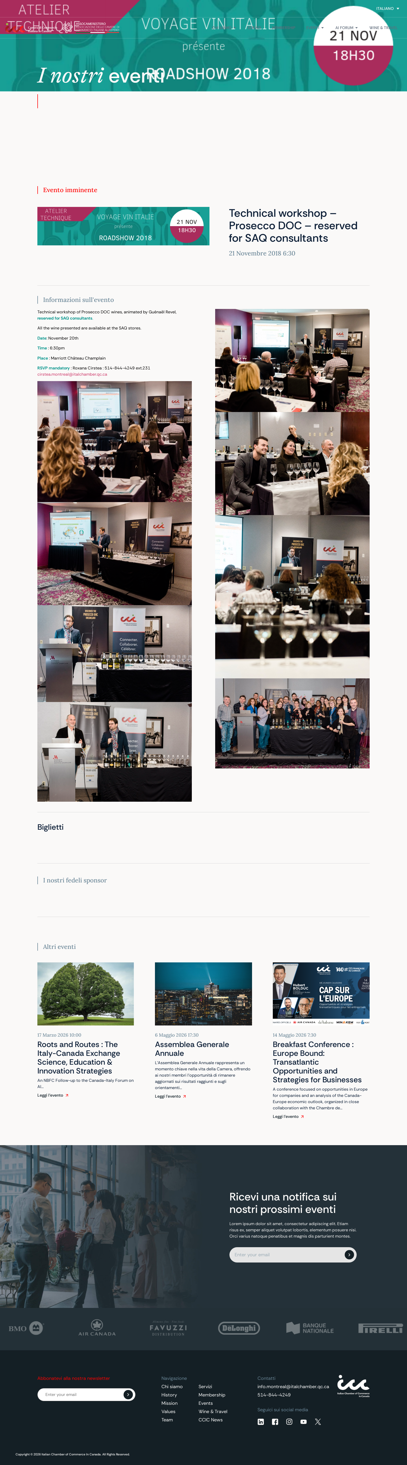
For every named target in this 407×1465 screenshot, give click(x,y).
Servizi (205, 1386)
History (169, 1395)
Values (168, 1411)
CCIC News (211, 1420)
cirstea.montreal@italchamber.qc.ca (72, 374)
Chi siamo (172, 1386)
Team (167, 1420)
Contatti (355, 8)
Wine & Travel (213, 1411)
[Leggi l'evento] (67, 1095)
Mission (169, 1403)
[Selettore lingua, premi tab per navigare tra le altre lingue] (388, 8)
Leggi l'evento (50, 1095)
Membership (212, 1395)
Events (206, 1403)
